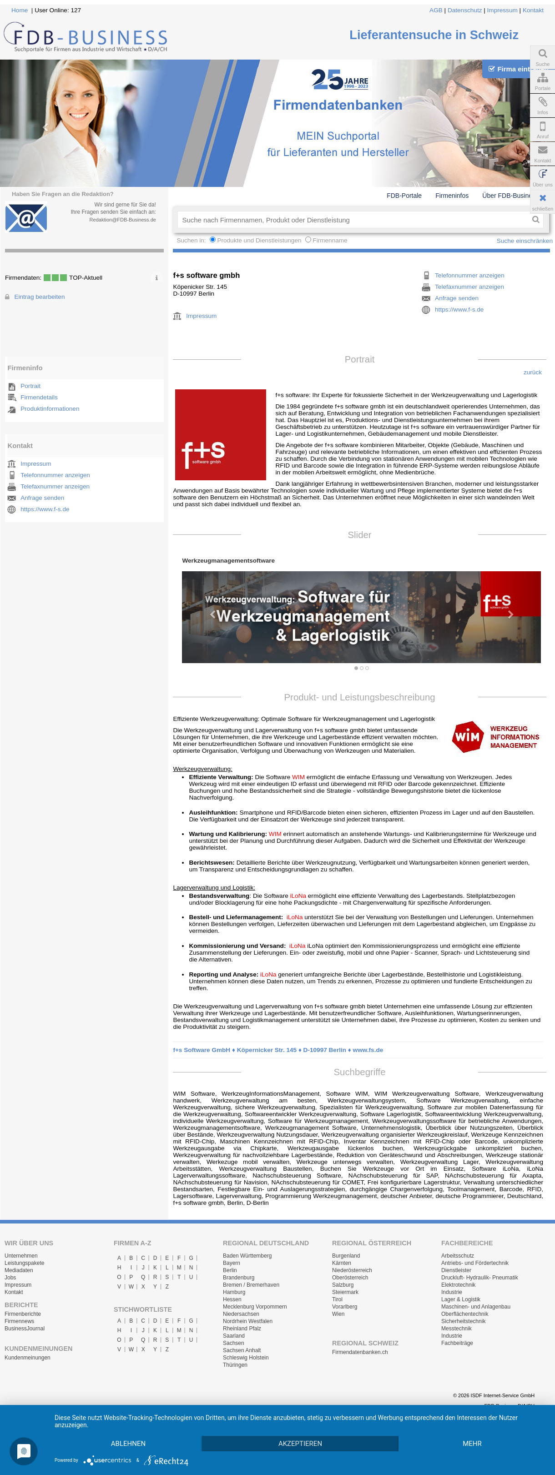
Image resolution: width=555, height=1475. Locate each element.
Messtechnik (456, 1328)
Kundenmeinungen (27, 1357)
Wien (338, 1314)
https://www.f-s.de (44, 509)
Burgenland (346, 1256)
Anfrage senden (42, 497)
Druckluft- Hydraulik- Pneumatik (479, 1277)
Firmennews (19, 1321)
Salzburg (342, 1285)
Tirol (337, 1299)
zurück (533, 372)
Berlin (230, 1270)
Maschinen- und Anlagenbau (475, 1307)
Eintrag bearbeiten (39, 296)
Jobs (10, 1277)
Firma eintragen (518, 69)
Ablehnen (128, 1444)
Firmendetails (39, 397)
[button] (209, 610)
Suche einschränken (525, 240)
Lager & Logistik (460, 1299)
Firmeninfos (452, 195)
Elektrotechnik (458, 1285)
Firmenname (330, 240)
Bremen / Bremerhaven (251, 1285)
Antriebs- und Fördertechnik (475, 1263)
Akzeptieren (300, 1444)
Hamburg (234, 1292)
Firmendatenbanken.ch (360, 1352)
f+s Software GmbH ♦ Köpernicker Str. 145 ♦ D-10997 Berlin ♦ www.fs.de (278, 1050)
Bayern (231, 1263)
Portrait (30, 386)
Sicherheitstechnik (463, 1321)
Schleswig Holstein (246, 1357)
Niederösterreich (352, 1270)
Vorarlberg (344, 1307)
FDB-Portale (404, 195)
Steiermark (345, 1292)
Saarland (234, 1336)
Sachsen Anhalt (242, 1350)
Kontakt (533, 10)
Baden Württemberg (247, 1256)
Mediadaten (19, 1270)
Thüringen (235, 1365)
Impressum (502, 10)
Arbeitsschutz (457, 1256)
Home (19, 10)
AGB (436, 10)
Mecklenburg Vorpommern (255, 1307)
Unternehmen (21, 1256)
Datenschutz (465, 10)
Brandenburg (238, 1277)
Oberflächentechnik (464, 1314)
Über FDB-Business (510, 195)
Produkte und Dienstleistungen (259, 240)
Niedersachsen (241, 1314)
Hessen (232, 1299)
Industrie (451, 1292)
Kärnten (341, 1263)
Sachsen (233, 1343)
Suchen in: (192, 240)
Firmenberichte (23, 1314)
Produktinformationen (49, 408)
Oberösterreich (350, 1277)
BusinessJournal (25, 1328)
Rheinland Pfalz (242, 1328)
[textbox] (352, 219)
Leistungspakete (24, 1263)
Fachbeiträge (457, 1343)
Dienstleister (456, 1270)
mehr (472, 1444)
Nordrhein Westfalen (247, 1321)
